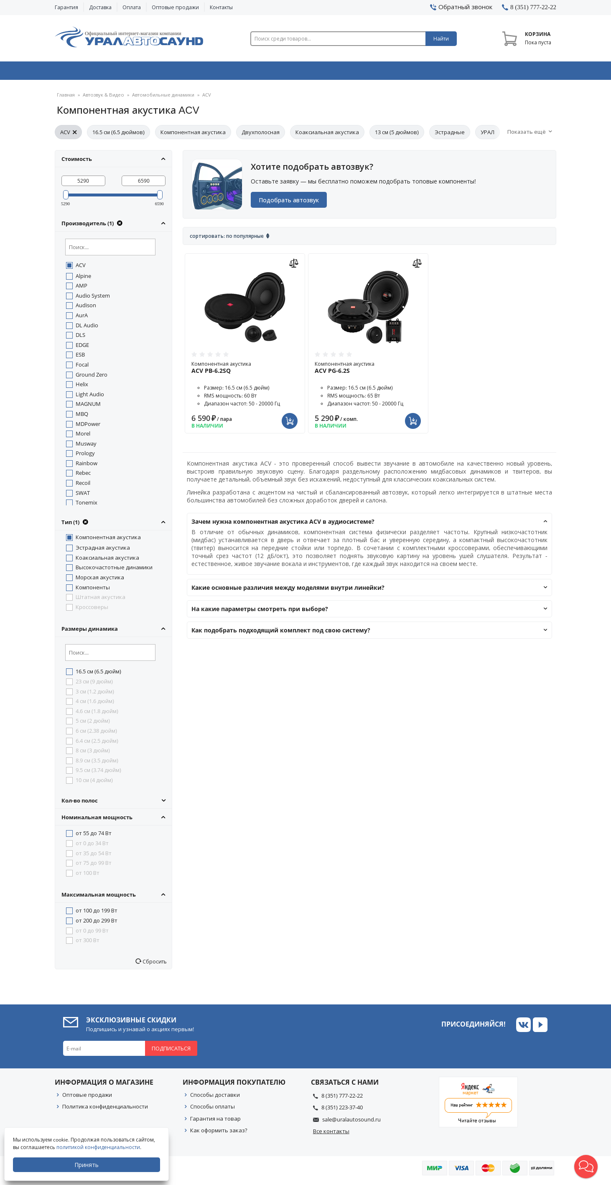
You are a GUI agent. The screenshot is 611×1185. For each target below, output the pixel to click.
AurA (82, 318)
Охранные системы (206, 72)
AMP (81, 289)
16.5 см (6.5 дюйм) (98, 674)
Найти (441, 38)
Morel (83, 437)
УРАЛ (487, 135)
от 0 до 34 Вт (92, 846)
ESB (80, 358)
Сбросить (154, 964)
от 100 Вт (87, 876)
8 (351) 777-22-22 (342, 1099)
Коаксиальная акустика (327, 135)
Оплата (131, 7)
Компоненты (93, 590)
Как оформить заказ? (218, 1133)
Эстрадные (450, 135)
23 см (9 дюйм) (94, 684)
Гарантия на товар (215, 1122)
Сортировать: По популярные (227, 239)
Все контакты (331, 1134)
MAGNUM (88, 407)
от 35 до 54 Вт (94, 856)
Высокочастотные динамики (114, 570)
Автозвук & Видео (104, 72)
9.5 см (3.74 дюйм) (98, 773)
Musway (86, 447)
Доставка (100, 7)
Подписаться (171, 1051)
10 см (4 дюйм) (94, 783)
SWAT (83, 496)
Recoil (83, 486)
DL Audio (87, 328)
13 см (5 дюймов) (397, 135)
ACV (68, 135)
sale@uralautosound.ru (351, 1122)
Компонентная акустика (193, 135)
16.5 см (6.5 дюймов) (118, 135)
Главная (66, 98)
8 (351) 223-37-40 (342, 1110)
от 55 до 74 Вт (94, 836)
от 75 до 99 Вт (94, 866)
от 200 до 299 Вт (96, 924)
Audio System (93, 299)
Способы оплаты (212, 1110)
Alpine (83, 279)
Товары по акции (509, 72)
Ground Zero (91, 378)
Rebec (83, 476)
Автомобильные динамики (161, 98)
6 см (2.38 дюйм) (96, 734)
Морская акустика (100, 580)
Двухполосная (261, 135)
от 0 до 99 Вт (92, 934)
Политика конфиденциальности (105, 1110)
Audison (86, 308)
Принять (86, 1165)
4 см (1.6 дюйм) (95, 704)
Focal (82, 368)
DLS (80, 338)
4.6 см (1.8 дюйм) (97, 714)
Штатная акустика (100, 600)
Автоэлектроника (308, 72)
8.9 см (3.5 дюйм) (97, 763)
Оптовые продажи (175, 7)
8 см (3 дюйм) (93, 753)
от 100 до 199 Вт (96, 913)
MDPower (88, 427)
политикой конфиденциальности (98, 1147)
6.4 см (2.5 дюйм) (97, 744)
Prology (85, 456)
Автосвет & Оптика (409, 72)
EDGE (82, 348)
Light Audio (90, 397)
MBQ (82, 417)
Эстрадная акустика (103, 551)
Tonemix (86, 506)
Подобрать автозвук (289, 203)
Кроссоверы (92, 610)
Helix (82, 387)
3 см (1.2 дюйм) (95, 694)
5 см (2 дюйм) (93, 724)
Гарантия (66, 7)
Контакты (221, 7)
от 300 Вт (87, 943)
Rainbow (86, 466)
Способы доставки (215, 1098)
